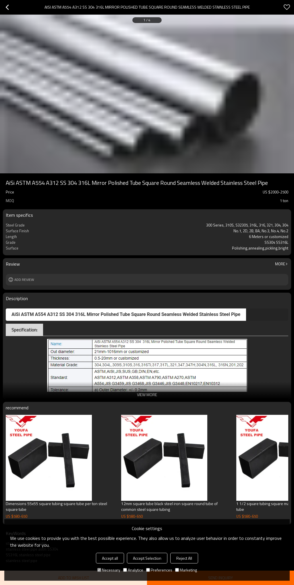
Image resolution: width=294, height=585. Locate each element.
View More (147, 395)
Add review (24, 279)
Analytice (133, 570)
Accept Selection (147, 558)
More (280, 264)
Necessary (108, 570)
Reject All (184, 558)
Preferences (159, 570)
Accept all (110, 558)
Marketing (186, 570)
